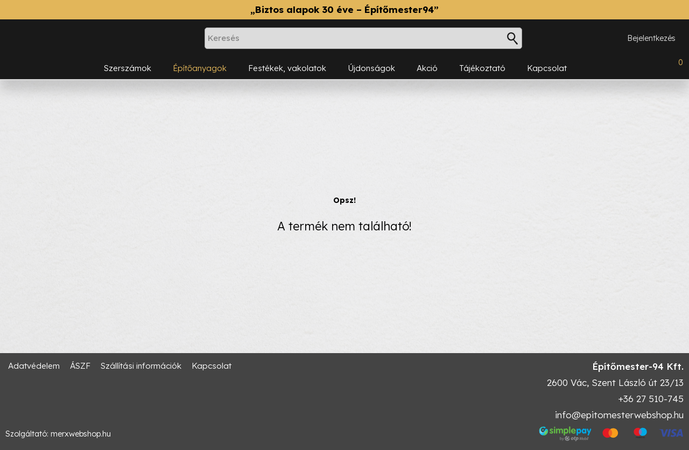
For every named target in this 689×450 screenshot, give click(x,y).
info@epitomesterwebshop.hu (619, 414)
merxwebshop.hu (81, 434)
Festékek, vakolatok (287, 68)
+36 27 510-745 (651, 398)
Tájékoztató (482, 68)
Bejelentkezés (651, 38)
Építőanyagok (200, 68)
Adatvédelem (34, 366)
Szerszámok (127, 68)
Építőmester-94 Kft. (638, 366)
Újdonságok (371, 68)
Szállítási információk (141, 366)
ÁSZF (80, 366)
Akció (427, 68)
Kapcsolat (547, 68)
